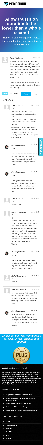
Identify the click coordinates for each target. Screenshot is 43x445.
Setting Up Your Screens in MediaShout (19, 403)
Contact (8, 439)
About (8, 422)
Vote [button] (36, 94)
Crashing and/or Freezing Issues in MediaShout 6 (22, 410)
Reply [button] (26, 94)
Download (9, 428)
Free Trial (9, 432)
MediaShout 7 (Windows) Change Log (18, 407)
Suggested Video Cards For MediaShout (19, 395)
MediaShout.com (15, 416)
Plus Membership (11, 425)
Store (7, 435)
